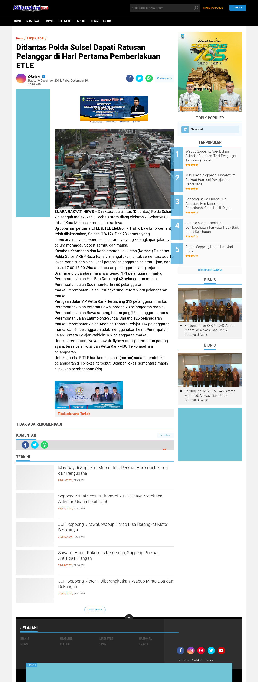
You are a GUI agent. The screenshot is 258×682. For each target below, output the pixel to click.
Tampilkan (165, 435)
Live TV (236, 7)
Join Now (184, 660)
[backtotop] (129, 618)
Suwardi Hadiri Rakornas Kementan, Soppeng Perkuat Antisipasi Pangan (112, 557)
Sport (81, 21)
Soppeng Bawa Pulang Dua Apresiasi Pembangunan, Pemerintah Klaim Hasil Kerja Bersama (215, 199)
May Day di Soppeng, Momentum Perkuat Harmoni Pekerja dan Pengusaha (107, 472)
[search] (165, 8)
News (94, 21)
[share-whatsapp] (149, 78)
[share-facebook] (130, 78)
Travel (49, 21)
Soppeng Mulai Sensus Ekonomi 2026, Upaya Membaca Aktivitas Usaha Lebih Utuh (112, 500)
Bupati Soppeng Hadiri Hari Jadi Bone (213, 239)
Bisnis (107, 21)
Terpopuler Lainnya (210, 258)
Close (31, 664)
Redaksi (198, 660)
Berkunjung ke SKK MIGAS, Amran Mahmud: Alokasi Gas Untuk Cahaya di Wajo (209, 318)
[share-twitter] (139, 78)
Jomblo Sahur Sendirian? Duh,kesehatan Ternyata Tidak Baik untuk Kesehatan (216, 220)
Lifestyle (65, 21)
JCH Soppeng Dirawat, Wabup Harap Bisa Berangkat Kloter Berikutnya (107, 528)
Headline (66, 638)
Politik (65, 644)
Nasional (32, 21)
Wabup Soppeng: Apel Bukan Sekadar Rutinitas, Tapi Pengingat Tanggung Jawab (214, 155)
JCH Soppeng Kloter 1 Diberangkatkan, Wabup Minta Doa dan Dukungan (113, 585)
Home (18, 21)
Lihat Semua (95, 609)
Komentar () (164, 78)
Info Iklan (212, 660)
